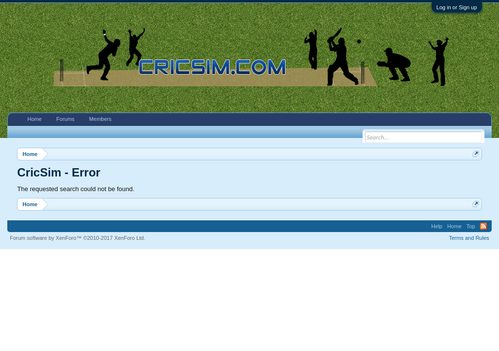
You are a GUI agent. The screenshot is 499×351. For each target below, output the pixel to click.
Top (470, 226)
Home (34, 119)
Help (436, 226)
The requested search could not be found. (75, 189)
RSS (483, 226)
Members (100, 119)
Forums (66, 119)
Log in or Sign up (457, 7)
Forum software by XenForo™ (77, 238)
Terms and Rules (469, 238)
